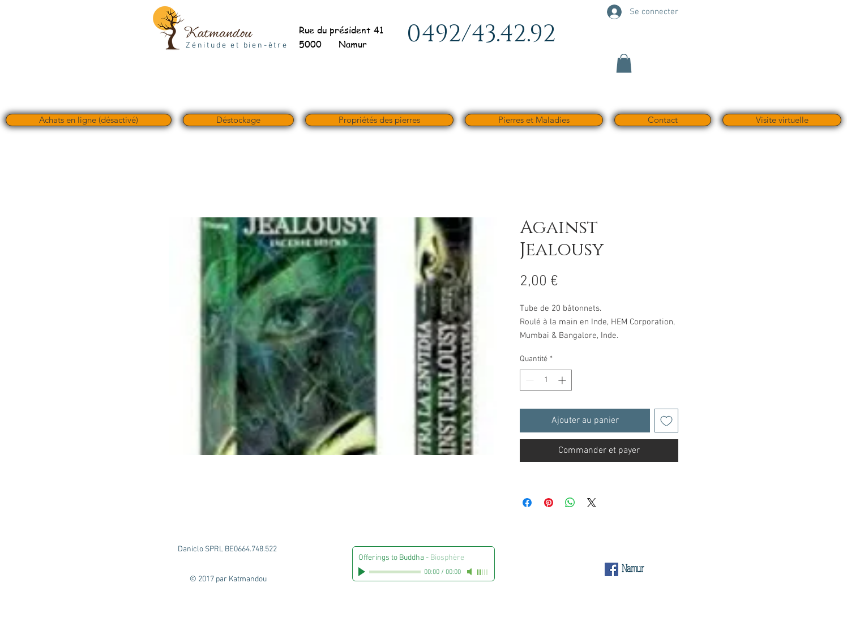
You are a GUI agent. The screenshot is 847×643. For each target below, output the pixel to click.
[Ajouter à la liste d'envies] (666, 420)
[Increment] (563, 380)
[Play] (362, 571)
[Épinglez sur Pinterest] (548, 502)
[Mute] (470, 571)
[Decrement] (528, 380)
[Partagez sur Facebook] (527, 502)
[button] (624, 63)
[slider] (483, 572)
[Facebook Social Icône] (611, 569)
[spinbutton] (546, 380)
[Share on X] (591, 502)
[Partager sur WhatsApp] (570, 502)
